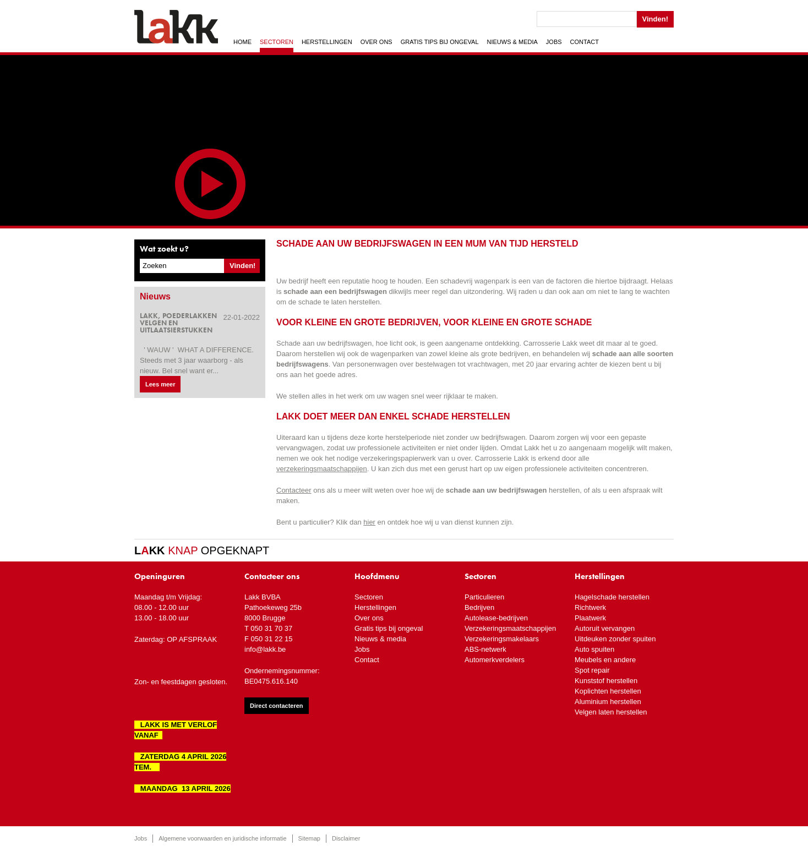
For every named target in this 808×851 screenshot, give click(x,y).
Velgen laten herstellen (611, 712)
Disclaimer (346, 838)
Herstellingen (327, 42)
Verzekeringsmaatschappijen (510, 628)
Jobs (554, 42)
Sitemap (309, 838)
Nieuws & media (512, 42)
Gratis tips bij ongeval (440, 42)
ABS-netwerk (485, 649)
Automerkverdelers (495, 660)
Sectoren (276, 42)
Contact (584, 42)
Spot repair (592, 670)
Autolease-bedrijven (496, 618)
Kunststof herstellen (606, 681)
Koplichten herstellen (608, 691)
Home (242, 42)
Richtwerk (590, 607)
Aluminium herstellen (608, 701)
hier (369, 522)
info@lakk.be (265, 649)
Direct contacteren (276, 705)
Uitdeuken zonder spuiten (615, 639)
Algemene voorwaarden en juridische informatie (222, 838)
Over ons (376, 42)
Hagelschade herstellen (612, 597)
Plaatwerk (590, 618)
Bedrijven (479, 607)
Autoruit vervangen (605, 628)
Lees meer (160, 384)
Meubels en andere (605, 660)
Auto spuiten (594, 649)
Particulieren (484, 597)
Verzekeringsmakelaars (502, 639)
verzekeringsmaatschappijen (321, 469)
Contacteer (294, 490)
